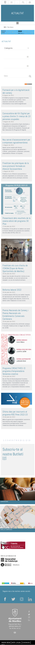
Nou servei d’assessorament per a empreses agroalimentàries (16, 141)
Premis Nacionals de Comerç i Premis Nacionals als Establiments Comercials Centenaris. (15, 314)
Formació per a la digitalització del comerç (16, 91)
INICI (5, 27)
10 (21, 440)
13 (29, 440)
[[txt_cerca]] (23, 2)
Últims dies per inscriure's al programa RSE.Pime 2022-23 (15, 413)
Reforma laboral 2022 (12, 289)
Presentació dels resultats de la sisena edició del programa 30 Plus (16, 221)
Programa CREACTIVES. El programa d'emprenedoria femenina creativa (14, 371)
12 (26, 440)
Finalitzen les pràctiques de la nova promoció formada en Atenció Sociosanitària (16, 166)
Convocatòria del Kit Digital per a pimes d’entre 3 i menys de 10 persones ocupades (16, 116)
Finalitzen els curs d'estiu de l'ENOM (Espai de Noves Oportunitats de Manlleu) (15, 268)
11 (23, 440)
